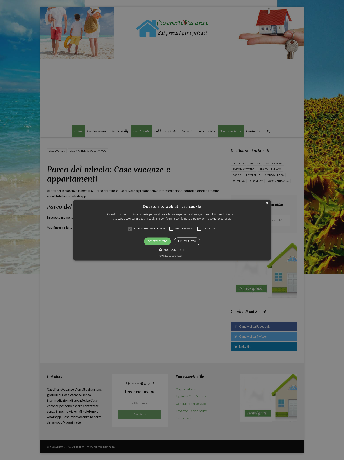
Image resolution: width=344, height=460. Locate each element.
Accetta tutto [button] (157, 241)
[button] (172, 230)
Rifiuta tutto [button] (187, 241)
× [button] (267, 203)
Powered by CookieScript (172, 255)
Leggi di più (224, 218)
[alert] (172, 230)
